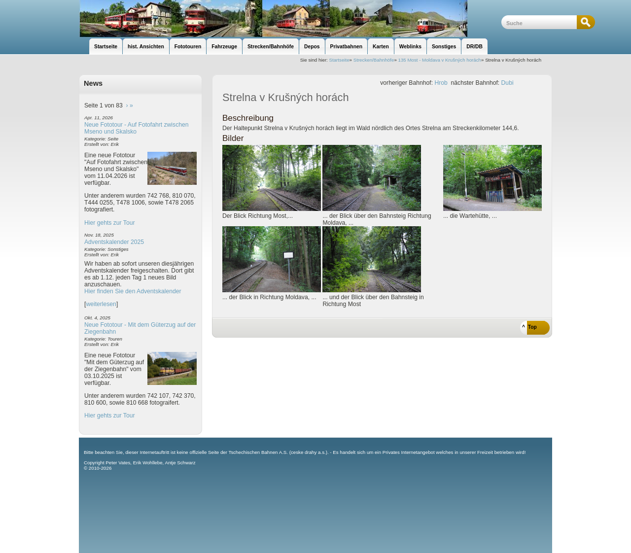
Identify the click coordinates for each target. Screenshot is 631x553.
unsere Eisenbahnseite (290, 18)
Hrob (440, 82)
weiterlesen (101, 304)
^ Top (529, 327)
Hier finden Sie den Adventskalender (132, 291)
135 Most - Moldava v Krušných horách (439, 60)
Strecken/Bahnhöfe (373, 60)
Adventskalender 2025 (114, 242)
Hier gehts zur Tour (109, 222)
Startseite (339, 60)
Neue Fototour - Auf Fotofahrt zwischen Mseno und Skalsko (136, 128)
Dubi (507, 82)
